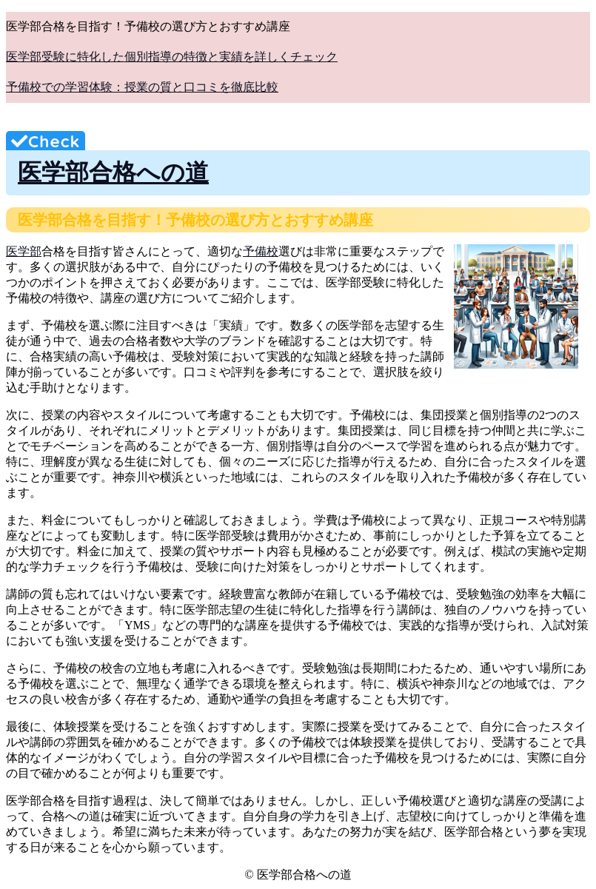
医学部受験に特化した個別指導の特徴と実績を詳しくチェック (172, 56)
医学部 (23, 251)
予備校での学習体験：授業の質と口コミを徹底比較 (142, 87)
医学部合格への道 (113, 172)
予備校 (260, 251)
